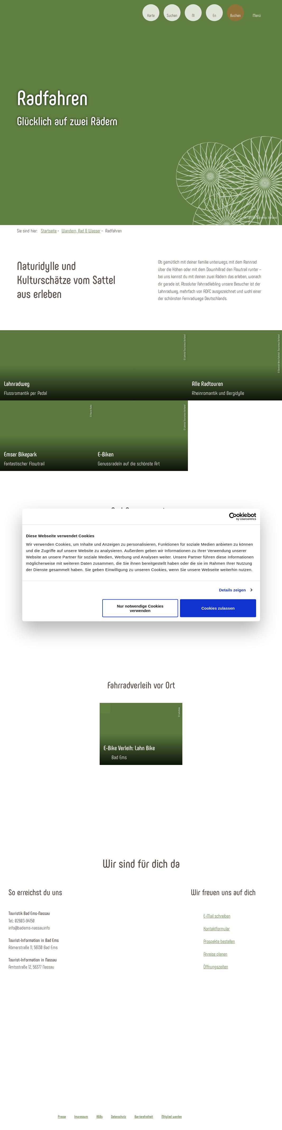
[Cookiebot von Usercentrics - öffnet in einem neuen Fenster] (233, 517)
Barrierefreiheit (144, 1116)
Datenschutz (118, 1116)
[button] (150, 12)
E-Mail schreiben (217, 916)
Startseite (49, 231)
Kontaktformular (217, 928)
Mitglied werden (171, 1116)
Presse (62, 1116)
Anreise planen (215, 954)
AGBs (99, 1116)
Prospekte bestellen (219, 941)
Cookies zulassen (218, 608)
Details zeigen (232, 590)
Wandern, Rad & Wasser (81, 231)
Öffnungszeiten (216, 966)
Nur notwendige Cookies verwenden (140, 608)
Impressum (81, 1116)
